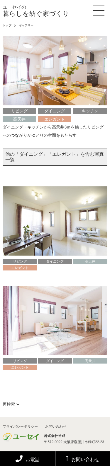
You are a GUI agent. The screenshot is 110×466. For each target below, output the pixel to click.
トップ (7, 25)
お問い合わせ (82, 458)
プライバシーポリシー (20, 426)
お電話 (28, 459)
